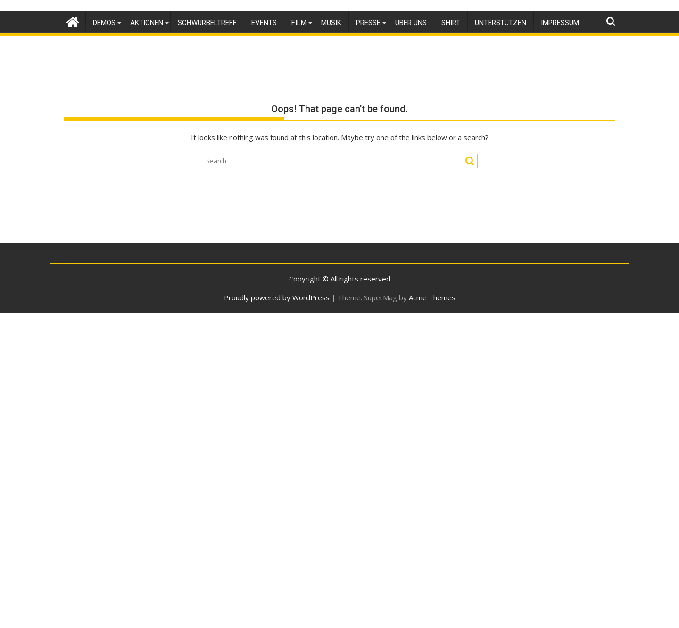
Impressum (560, 22)
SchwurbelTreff (207, 22)
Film (298, 22)
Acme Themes (432, 297)
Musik (331, 22)
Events (264, 22)
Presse (368, 22)
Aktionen (146, 22)
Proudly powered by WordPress (277, 297)
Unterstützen (500, 22)
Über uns (411, 22)
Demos (104, 22)
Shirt (450, 22)
